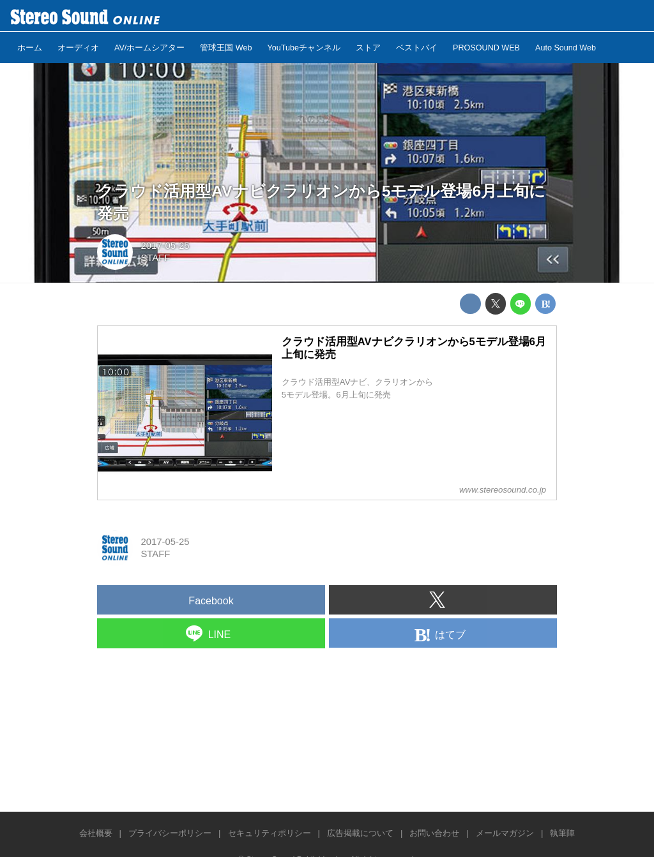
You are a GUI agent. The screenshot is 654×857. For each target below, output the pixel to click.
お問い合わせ (434, 833)
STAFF (155, 258)
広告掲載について (360, 833)
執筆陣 (562, 833)
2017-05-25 (165, 246)
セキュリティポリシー (269, 833)
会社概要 (95, 833)
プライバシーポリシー (169, 833)
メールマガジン (505, 833)
